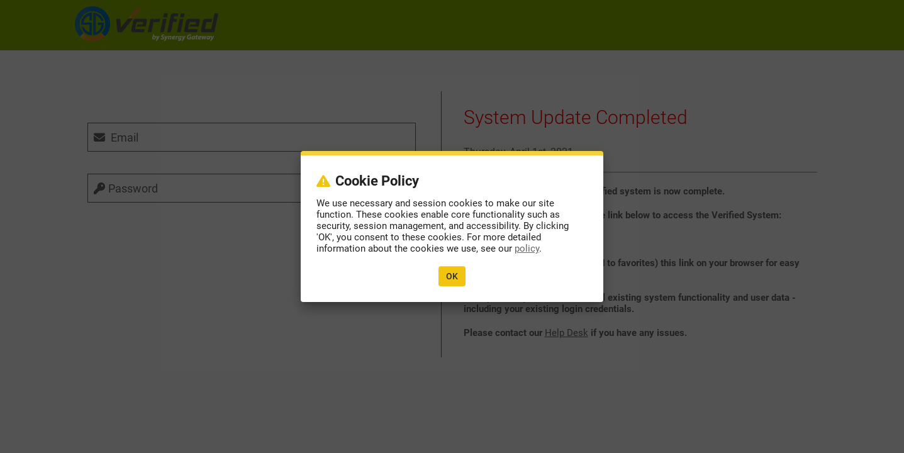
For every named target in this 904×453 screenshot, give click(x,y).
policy (527, 248)
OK (452, 276)
